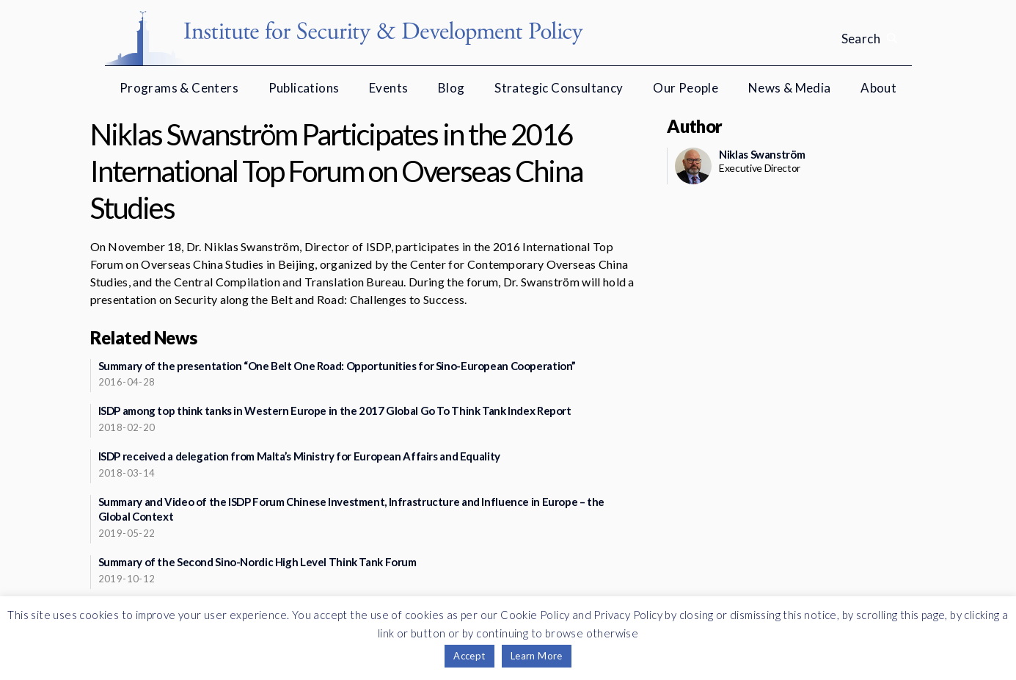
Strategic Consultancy (558, 87)
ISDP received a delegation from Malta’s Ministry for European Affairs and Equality (299, 456)
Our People (685, 87)
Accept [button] (469, 656)
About (878, 87)
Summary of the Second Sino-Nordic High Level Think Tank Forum (257, 561)
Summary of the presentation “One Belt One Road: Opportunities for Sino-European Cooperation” (337, 365)
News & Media (789, 87)
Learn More (537, 656)
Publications (304, 87)
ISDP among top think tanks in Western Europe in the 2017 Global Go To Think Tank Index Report (334, 410)
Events (388, 87)
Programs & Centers (179, 87)
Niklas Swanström (762, 154)
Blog (451, 87)
